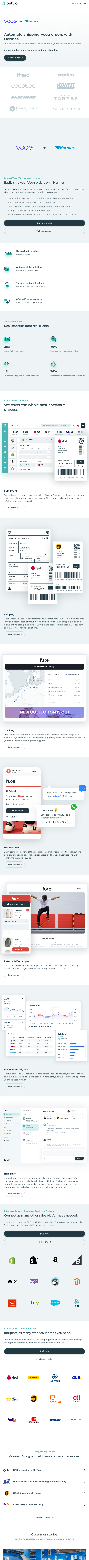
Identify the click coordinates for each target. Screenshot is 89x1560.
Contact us (76, 4)
